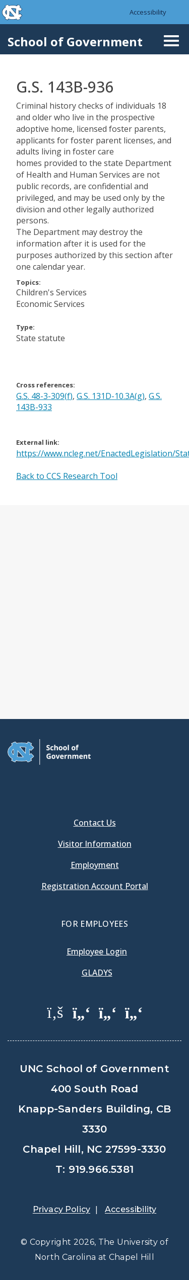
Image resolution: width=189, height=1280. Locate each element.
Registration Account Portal (94, 886)
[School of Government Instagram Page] (134, 1011)
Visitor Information (95, 843)
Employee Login (97, 951)
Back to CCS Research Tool (66, 476)
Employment (95, 864)
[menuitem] (55, 1019)
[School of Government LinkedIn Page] (108, 1011)
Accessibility (148, 12)
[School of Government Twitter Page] (82, 1011)
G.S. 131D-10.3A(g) (111, 396)
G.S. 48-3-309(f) (44, 396)
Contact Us (95, 822)
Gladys (97, 972)
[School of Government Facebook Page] (55, 1011)
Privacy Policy (61, 1209)
